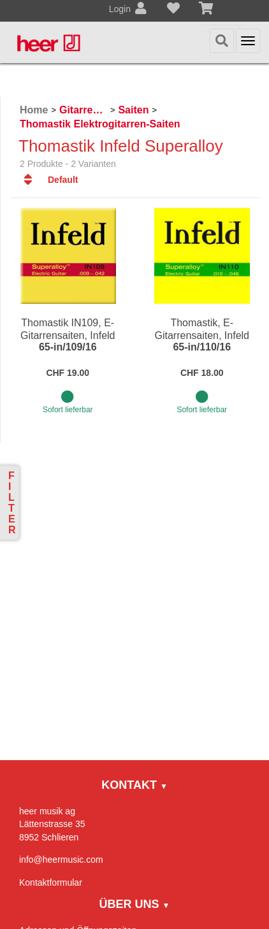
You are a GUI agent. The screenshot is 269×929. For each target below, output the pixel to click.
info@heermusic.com (61, 859)
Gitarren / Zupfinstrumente (83, 109)
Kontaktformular (50, 882)
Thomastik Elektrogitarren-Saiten (100, 124)
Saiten (133, 109)
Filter (12, 502)
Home (34, 109)
